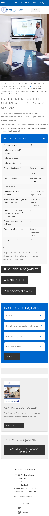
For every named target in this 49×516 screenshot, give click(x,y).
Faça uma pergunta (20, 290)
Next (10, 356)
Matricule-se (16, 280)
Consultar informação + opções (24, 450)
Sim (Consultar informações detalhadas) (35, 202)
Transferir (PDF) (12, 425)
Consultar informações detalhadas (34, 232)
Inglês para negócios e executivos (26, 89)
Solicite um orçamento (22, 269)
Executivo (5, 91)
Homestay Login (33, 3)
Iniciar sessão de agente (12, 3)
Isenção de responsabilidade (24, 497)
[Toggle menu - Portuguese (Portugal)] (44, 10)
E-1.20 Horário (35, 240)
